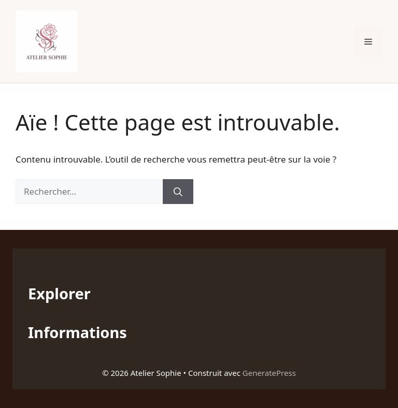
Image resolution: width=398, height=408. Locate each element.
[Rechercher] (178, 191)
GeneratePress (269, 373)
